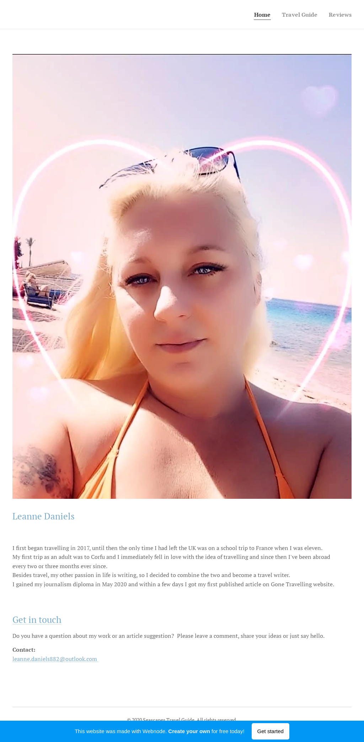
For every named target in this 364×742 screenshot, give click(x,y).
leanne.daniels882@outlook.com (55, 659)
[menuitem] (259, 14)
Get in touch (36, 619)
